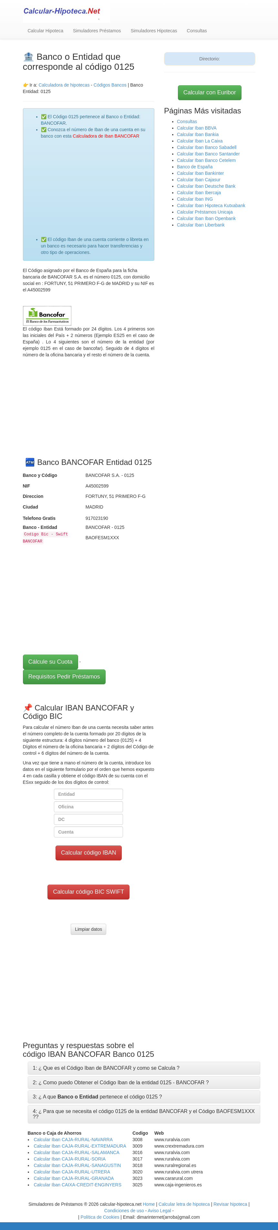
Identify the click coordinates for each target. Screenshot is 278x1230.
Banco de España (195, 166)
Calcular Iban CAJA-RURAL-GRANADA (74, 1178)
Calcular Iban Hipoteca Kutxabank (211, 205)
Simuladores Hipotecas (154, 30)
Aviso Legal (159, 1210)
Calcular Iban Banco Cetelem (206, 160)
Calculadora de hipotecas (63, 85)
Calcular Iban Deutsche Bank (206, 186)
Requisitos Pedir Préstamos (64, 676)
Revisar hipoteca (230, 1204)
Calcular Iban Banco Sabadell (206, 147)
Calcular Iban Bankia (198, 134)
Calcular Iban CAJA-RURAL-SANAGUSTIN (77, 1165)
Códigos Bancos (111, 85)
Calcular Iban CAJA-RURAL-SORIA (70, 1159)
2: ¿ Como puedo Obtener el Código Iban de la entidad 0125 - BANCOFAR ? (121, 1082)
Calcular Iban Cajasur (199, 179)
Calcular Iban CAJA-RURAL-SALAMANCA (76, 1152)
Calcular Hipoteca (46, 30)
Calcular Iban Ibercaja (199, 192)
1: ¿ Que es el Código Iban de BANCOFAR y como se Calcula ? (106, 1068)
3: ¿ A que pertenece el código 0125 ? (97, 1096)
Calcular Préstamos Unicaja (205, 212)
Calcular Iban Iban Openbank (206, 218)
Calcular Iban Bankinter (200, 173)
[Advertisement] (95, 184)
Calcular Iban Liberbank (201, 224)
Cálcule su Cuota (50, 661)
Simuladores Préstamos (97, 30)
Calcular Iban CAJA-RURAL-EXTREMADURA (80, 1146)
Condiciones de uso (124, 1210)
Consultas (197, 30)
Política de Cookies (100, 1217)
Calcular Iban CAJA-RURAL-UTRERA (72, 1171)
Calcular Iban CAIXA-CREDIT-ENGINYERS (78, 1184)
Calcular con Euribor (209, 92)
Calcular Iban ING (195, 199)
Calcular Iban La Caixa (200, 140)
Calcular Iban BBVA (197, 128)
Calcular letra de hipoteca (184, 1204)
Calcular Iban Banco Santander (208, 153)
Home (149, 1204)
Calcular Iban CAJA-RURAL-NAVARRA (73, 1139)
